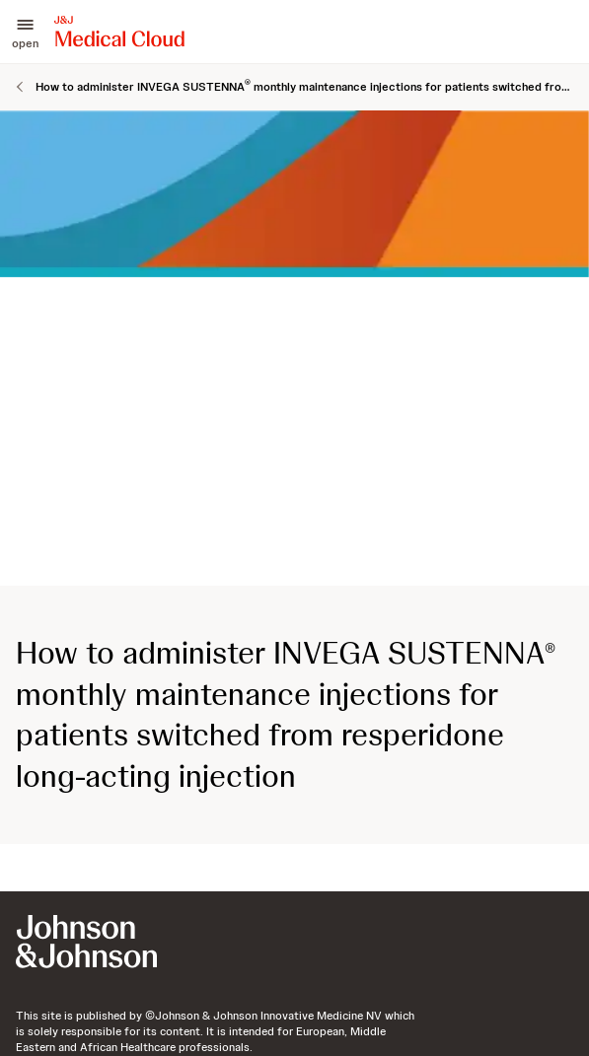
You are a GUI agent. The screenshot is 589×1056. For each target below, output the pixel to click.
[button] (25, 31)
